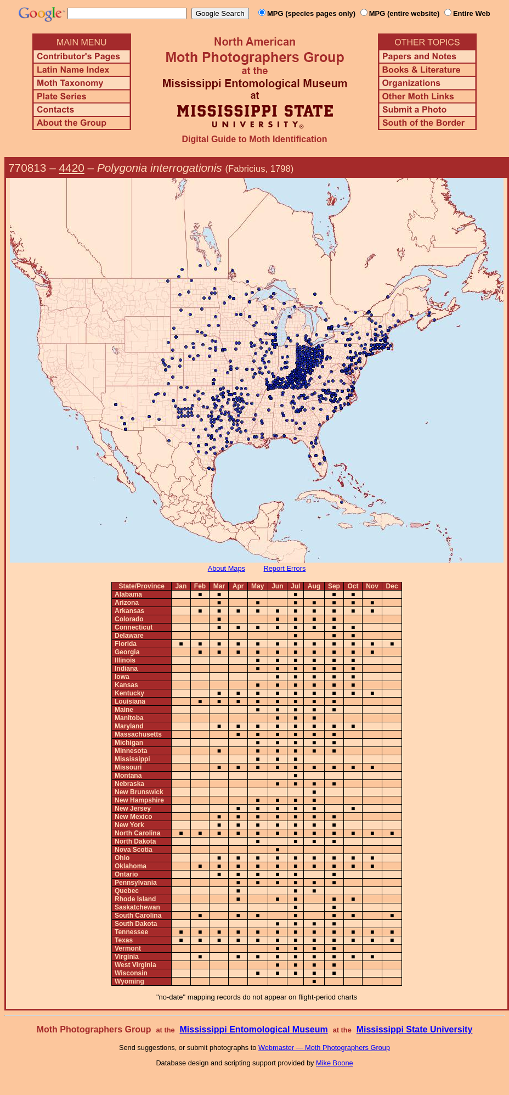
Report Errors (285, 568)
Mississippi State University (415, 1029)
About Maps (226, 568)
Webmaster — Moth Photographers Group (324, 1047)
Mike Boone (334, 1063)
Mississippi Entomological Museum (253, 1029)
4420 (71, 167)
